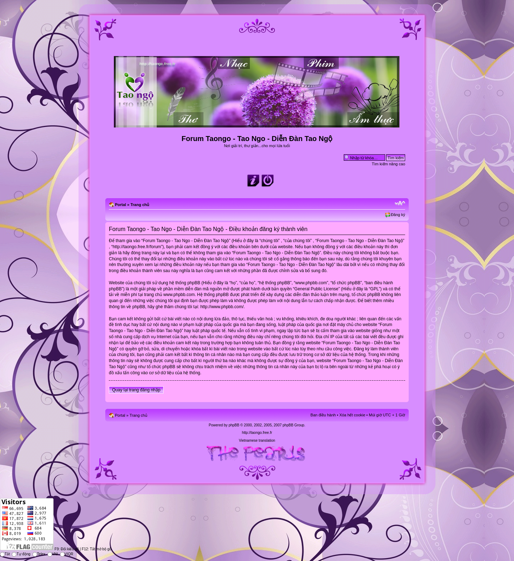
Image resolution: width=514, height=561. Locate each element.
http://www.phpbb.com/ (221, 306)
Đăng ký (398, 214)
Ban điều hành (323, 415)
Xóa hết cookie (352, 415)
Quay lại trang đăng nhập (136, 389)
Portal (120, 204)
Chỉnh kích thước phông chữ (400, 203)
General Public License (316, 288)
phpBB (233, 425)
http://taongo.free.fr (257, 433)
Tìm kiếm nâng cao (388, 164)
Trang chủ (139, 204)
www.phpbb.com (179, 294)
